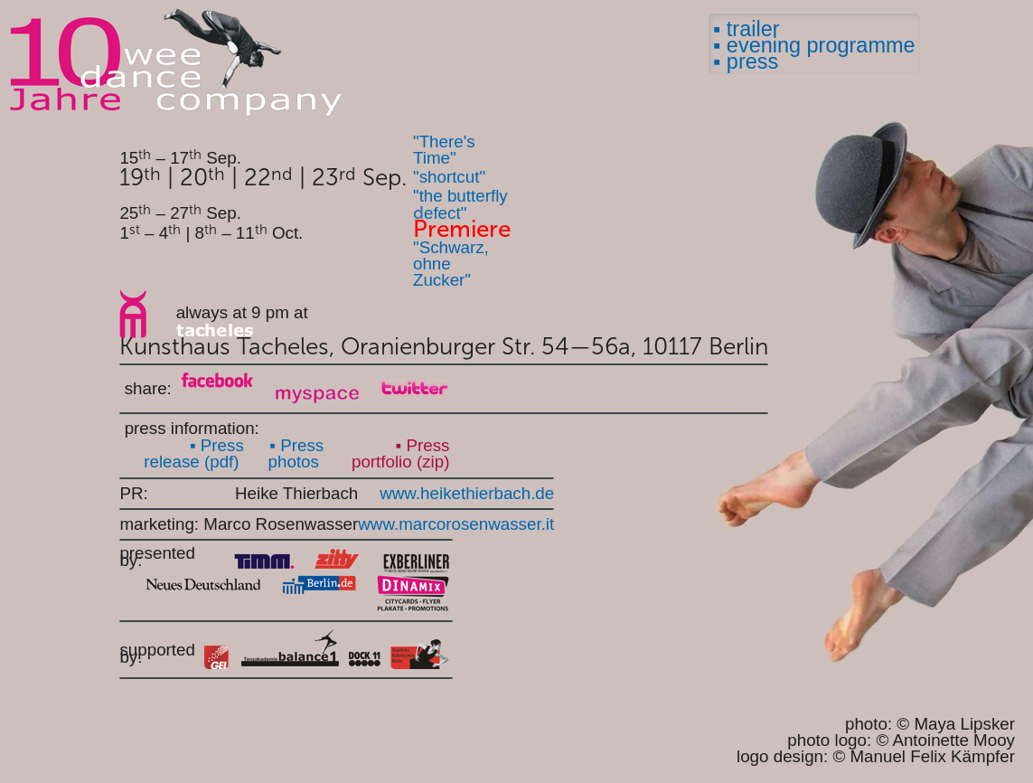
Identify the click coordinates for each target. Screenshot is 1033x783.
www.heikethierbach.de (467, 493)
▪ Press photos (296, 453)
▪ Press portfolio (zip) (400, 454)
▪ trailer (746, 29)
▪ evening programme (814, 45)
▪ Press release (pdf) (194, 453)
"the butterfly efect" (460, 204)
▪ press (745, 61)
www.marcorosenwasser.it (456, 523)
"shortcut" (449, 176)
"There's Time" (444, 149)
